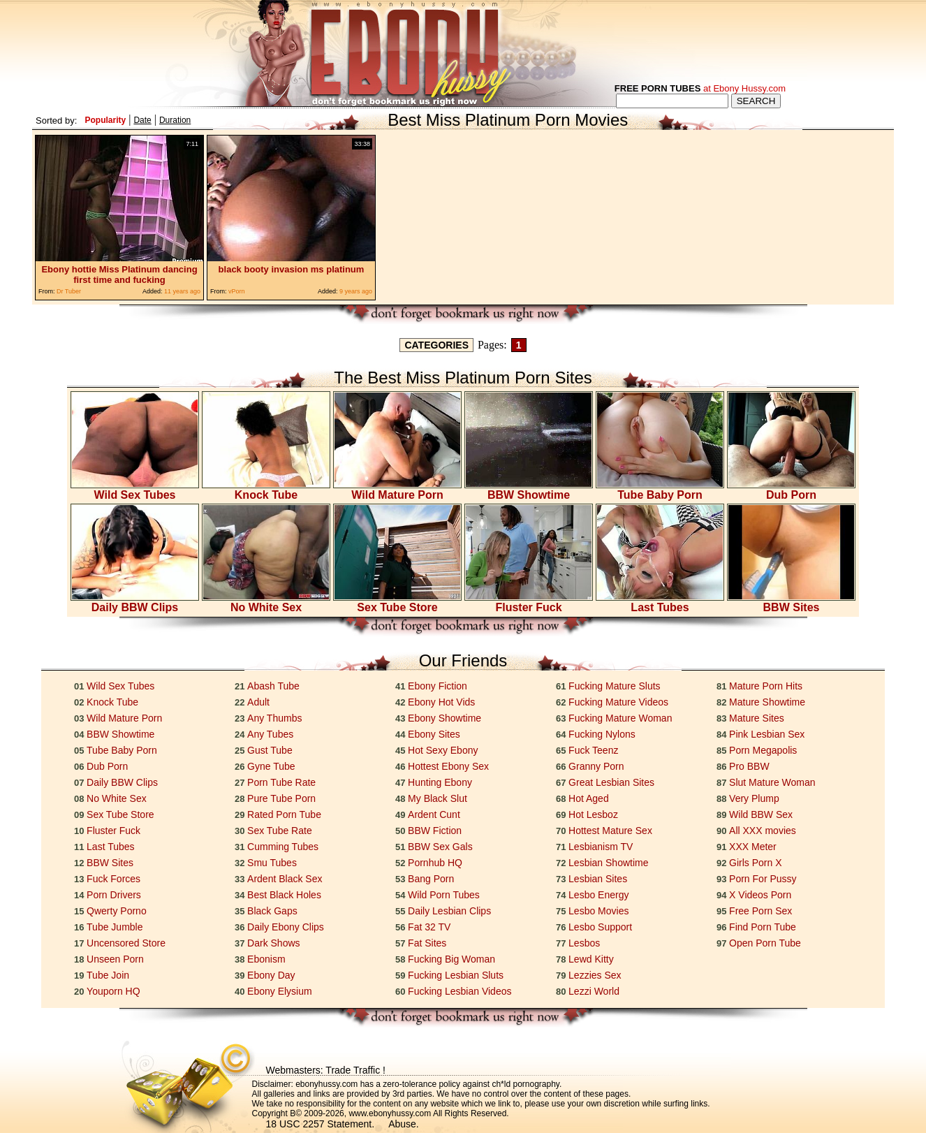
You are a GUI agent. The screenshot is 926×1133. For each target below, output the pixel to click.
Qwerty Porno (117, 910)
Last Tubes (660, 602)
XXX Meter (753, 846)
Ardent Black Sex (284, 878)
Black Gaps (272, 910)
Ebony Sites (434, 734)
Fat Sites (427, 943)
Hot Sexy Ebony (443, 750)
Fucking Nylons (601, 734)
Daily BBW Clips (135, 602)
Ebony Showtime (444, 718)
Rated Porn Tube (284, 814)
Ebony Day (271, 975)
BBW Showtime (528, 490)
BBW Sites (791, 602)
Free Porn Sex (760, 910)
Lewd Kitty (591, 959)
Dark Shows (273, 943)
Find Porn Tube (762, 927)
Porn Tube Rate (281, 782)
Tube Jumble (114, 927)
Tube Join (108, 975)
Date (142, 120)
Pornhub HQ (435, 862)
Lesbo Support (600, 927)
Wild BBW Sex (761, 814)
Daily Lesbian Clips (449, 910)
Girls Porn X (755, 862)
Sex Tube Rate (279, 830)
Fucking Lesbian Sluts (456, 975)
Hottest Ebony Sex (448, 766)
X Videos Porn (760, 894)
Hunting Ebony (440, 782)
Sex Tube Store (397, 602)
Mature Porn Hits (765, 686)
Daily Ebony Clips (285, 927)
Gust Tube (270, 750)
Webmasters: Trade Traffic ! (325, 1070)
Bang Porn (431, 878)
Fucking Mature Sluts (614, 686)
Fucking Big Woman (451, 959)
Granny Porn (596, 766)
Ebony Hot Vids (441, 702)
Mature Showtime (767, 702)
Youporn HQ (113, 991)
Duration (175, 120)
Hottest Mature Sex (610, 830)
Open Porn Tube (765, 943)
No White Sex (266, 602)
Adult (258, 702)
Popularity (105, 120)
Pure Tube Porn (281, 798)
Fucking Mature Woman (620, 718)
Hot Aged (588, 798)
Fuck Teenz (593, 750)
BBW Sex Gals (440, 846)
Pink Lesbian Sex (766, 734)
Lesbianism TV (600, 846)
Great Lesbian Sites (611, 782)
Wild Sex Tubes (135, 490)
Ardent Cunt (434, 814)
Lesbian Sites (597, 878)
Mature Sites (756, 718)
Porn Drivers (114, 894)
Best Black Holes (284, 894)
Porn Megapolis (763, 750)
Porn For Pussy (762, 878)
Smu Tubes (272, 862)
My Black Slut (437, 798)
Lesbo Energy (598, 894)
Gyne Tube (271, 766)
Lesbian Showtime (608, 862)
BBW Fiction (435, 830)
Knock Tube (266, 490)
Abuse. (403, 1124)
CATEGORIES (436, 345)
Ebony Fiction (437, 686)
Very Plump (754, 798)
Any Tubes (270, 734)
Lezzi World (593, 991)
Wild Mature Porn (397, 490)
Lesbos (584, 943)
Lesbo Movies (598, 910)
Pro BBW (749, 766)
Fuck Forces (113, 878)
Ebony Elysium (279, 991)
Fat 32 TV (429, 927)
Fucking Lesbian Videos (459, 991)
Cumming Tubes (282, 846)
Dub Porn (791, 490)
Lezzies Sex (594, 975)
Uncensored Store (126, 943)
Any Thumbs (274, 718)
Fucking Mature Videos (618, 702)
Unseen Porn (115, 959)
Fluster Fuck (528, 602)
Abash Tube (273, 686)
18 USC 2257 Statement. (320, 1124)
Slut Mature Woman (772, 782)
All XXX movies (762, 830)
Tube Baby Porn (660, 490)
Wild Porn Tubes (444, 894)
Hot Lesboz (593, 814)
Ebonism (266, 959)
